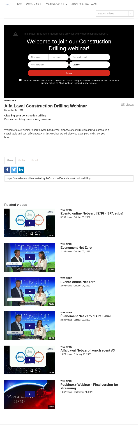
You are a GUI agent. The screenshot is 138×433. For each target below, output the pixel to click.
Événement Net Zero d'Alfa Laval (86, 316)
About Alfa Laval (84, 4)
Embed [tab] (22, 160)
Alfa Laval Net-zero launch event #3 (88, 350)
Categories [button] (56, 4)
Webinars (33, 4)
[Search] (131, 13)
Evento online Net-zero (78, 282)
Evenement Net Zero (76, 247)
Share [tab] (10, 160)
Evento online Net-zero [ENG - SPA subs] (92, 213)
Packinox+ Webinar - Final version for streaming (89, 386)
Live (19, 4)
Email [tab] (34, 160)
